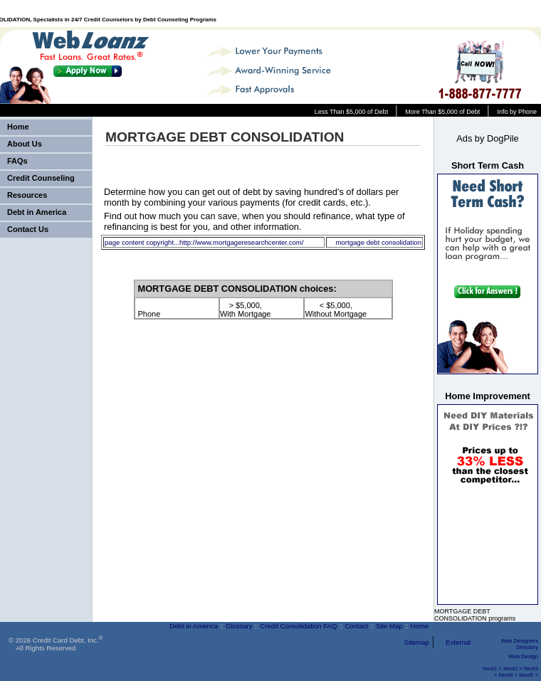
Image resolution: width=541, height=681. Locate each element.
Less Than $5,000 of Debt (351, 111)
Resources (27, 195)
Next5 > (528, 675)
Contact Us (27, 229)
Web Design (523, 656)
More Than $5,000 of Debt (442, 111)
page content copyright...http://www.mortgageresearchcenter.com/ (204, 242)
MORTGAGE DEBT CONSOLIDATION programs (474, 615)
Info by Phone (517, 111)
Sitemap (416, 642)
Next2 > (512, 668)
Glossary (239, 626)
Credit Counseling (41, 178)
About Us (24, 143)
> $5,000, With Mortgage (245, 309)
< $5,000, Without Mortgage (336, 309)
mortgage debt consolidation (378, 242)
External (458, 642)
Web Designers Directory (519, 644)
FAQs (17, 161)
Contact (356, 626)
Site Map (389, 626)
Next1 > (492, 668)
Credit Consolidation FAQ (298, 626)
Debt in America (36, 212)
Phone (149, 309)
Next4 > (508, 675)
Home (18, 126)
